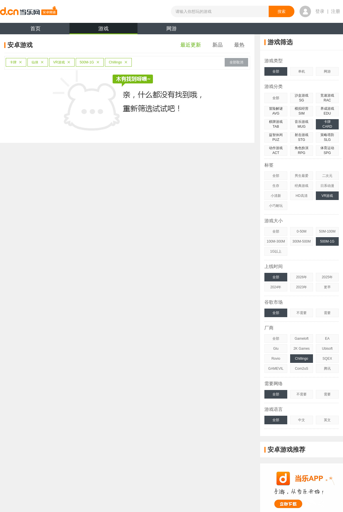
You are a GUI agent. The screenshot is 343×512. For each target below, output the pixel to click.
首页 (35, 28)
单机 (301, 71)
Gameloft (302, 339)
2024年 (276, 287)
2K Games (302, 349)
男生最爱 (301, 176)
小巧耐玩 (276, 206)
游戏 (103, 30)
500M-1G (90, 62)
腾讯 (327, 369)
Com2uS (301, 369)
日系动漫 (327, 186)
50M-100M (327, 231)
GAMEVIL (275, 369)
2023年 (301, 287)
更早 (327, 287)
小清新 (276, 196)
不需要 (301, 313)
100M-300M (276, 241)
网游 (171, 28)
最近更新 (190, 45)
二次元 (327, 176)
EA (327, 339)
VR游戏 (62, 62)
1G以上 (276, 251)
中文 (301, 420)
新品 (217, 45)
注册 (335, 11)
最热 (239, 45)
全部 (275, 71)
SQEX (327, 359)
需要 (327, 313)
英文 (327, 420)
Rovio (276, 359)
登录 (319, 11)
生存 (275, 186)
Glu (276, 349)
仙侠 (37, 62)
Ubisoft (327, 349)
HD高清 (301, 196)
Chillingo (118, 62)
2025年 (327, 277)
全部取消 (236, 62)
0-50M (301, 231)
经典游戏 (301, 186)
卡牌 (16, 62)
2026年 (301, 277)
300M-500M (301, 241)
